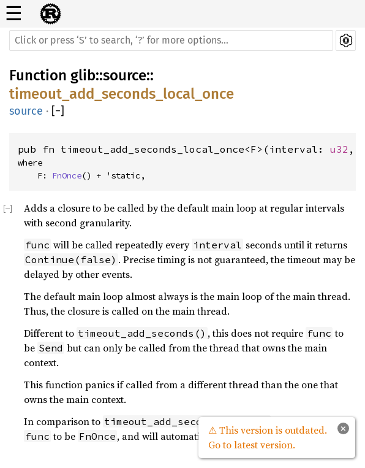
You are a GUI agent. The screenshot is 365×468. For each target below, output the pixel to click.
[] (57, 111)
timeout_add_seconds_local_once (121, 93)
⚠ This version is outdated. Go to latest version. (267, 437)
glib (83, 75)
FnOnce (66, 175)
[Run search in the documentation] (171, 40)
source (124, 75)
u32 (339, 149)
